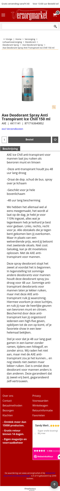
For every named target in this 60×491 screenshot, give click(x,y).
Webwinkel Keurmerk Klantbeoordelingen (29, 474)
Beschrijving (10, 148)
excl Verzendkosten (12, 128)
